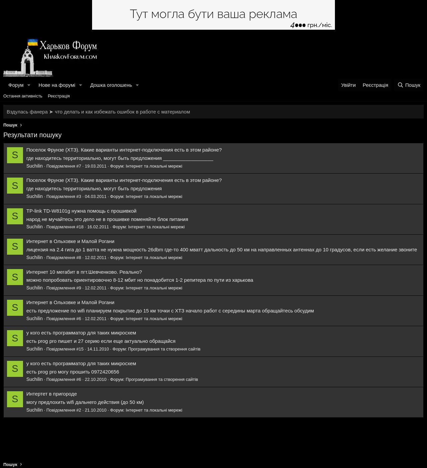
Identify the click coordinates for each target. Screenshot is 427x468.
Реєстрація (59, 95)
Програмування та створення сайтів (164, 349)
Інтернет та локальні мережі (154, 166)
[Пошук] (409, 85)
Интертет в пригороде (51, 394)
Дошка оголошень (111, 85)
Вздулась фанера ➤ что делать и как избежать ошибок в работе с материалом (98, 111)
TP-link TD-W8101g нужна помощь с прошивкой (81, 211)
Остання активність (22, 95)
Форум (16, 85)
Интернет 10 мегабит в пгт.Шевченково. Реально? (84, 272)
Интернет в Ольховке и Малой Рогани (70, 241)
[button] (28, 85)
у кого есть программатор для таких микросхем (81, 332)
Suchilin (34, 166)
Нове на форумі (56, 85)
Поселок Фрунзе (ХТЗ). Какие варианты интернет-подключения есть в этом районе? (124, 150)
